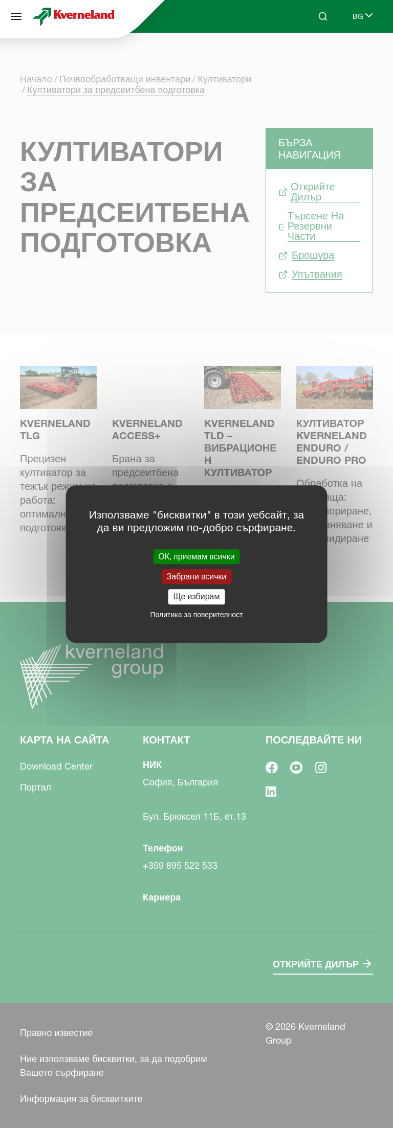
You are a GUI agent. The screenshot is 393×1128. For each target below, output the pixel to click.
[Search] (323, 16)
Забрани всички (197, 576)
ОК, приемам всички (196, 556)
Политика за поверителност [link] (196, 614)
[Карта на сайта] (16, 16)
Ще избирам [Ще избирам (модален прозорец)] (196, 597)
